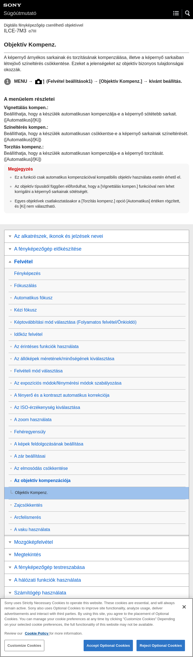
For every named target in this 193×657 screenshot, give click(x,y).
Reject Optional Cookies (161, 649)
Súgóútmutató (20, 13)
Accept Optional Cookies (108, 649)
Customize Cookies (24, 649)
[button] (188, 13)
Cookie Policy (37, 637)
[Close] (184, 610)
